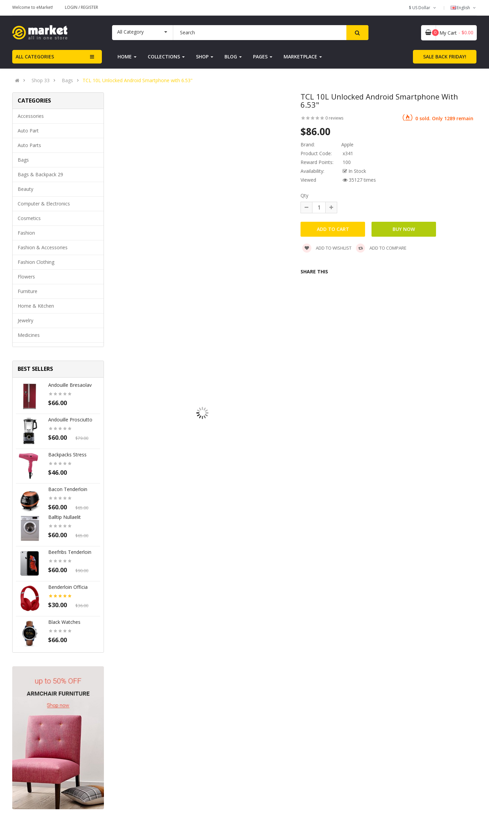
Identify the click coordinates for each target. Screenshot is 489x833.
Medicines (29, 335)
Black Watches (64, 622)
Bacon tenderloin (67, 489)
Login (71, 7)
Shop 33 (41, 80)
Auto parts (29, 145)
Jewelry (25, 320)
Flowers (26, 276)
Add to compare (381, 248)
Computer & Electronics (44, 203)
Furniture (27, 291)
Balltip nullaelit (64, 517)
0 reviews (334, 118)
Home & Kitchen (36, 306)
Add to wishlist (326, 248)
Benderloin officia (68, 587)
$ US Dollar (423, 8)
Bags (67, 80)
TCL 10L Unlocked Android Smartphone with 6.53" (138, 80)
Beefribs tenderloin (69, 552)
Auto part (28, 130)
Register (89, 7)
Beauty (25, 189)
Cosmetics (29, 218)
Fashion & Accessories (43, 247)
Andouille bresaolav (70, 385)
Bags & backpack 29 (40, 174)
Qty (304, 195)
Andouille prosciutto (70, 419)
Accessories (31, 116)
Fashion (26, 233)
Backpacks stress (67, 454)
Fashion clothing (36, 262)
